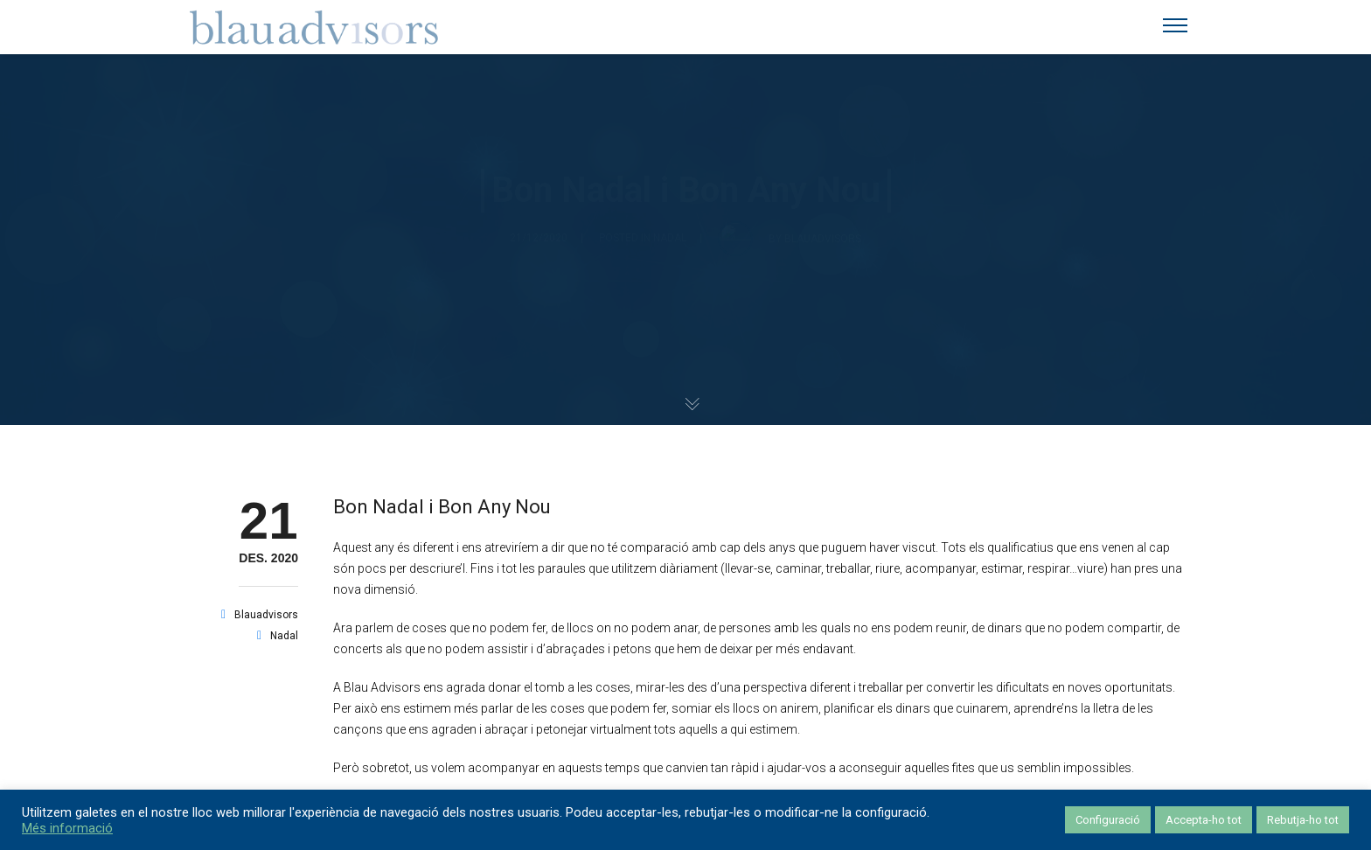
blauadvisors (266, 615)
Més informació (67, 828)
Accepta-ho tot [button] (1204, 819)
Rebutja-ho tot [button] (1303, 819)
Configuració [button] (1107, 819)
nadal (284, 636)
